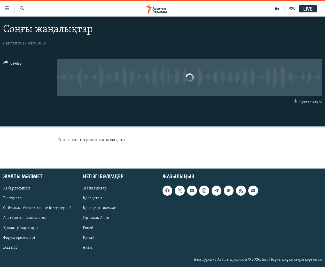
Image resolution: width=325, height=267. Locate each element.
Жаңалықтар (95, 188)
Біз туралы (12, 198)
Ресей (88, 228)
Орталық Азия (96, 218)
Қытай (89, 238)
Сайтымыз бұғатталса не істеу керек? (37, 208)
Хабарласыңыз (16, 188)
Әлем (87, 248)
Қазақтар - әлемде (99, 208)
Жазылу (10, 248)
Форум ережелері (19, 238)
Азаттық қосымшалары (24, 218)
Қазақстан (92, 198)
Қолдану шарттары (20, 228)
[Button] (12, 64)
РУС (292, 9)
